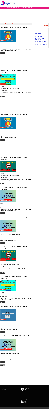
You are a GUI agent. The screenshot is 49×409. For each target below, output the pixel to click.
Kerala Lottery (3, 7)
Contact (3, 388)
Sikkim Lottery (30, 7)
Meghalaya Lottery (24, 7)
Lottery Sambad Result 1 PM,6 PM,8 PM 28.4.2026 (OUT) (14, 114)
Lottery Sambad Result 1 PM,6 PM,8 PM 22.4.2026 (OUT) (14, 306)
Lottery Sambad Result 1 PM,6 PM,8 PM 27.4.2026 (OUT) (14, 157)
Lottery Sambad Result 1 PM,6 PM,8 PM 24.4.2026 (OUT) (14, 246)
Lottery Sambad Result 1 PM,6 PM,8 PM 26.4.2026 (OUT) (14, 187)
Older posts (3, 365)
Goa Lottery (23, 391)
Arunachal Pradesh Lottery (25, 388)
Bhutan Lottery (24, 390)
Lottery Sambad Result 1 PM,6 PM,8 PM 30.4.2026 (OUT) (14, 27)
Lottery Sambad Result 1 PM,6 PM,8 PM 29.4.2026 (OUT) (14, 70)
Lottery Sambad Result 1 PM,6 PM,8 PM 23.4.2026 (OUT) (14, 276)
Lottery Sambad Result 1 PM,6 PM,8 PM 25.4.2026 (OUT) (14, 217)
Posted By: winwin (4, 47)
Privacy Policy (4, 389)
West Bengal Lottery (24, 402)
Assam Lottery (24, 389)
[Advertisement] (24, 15)
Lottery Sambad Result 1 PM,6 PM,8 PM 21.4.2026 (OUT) (14, 336)
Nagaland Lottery (9, 7)
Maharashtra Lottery (16, 7)
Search (35, 24)
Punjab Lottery (24, 400)
